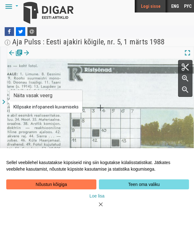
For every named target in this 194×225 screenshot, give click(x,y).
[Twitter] (20, 31)
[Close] (97, 208)
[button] (10, 6)
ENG (175, 6)
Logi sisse (151, 6)
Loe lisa (97, 195)
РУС (188, 6)
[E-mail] (32, 31)
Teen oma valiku (144, 184)
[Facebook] (9, 31)
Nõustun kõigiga (51, 184)
